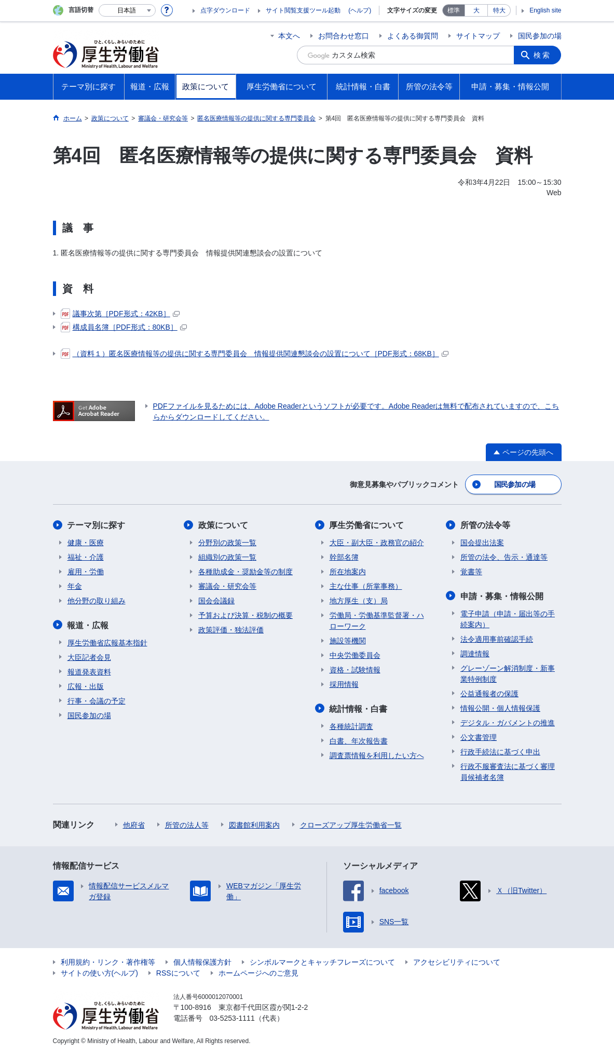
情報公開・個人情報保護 (500, 708)
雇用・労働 (85, 571)
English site (545, 10)
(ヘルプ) (359, 10)
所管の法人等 (187, 824)
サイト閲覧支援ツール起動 (303, 10)
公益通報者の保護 (489, 693)
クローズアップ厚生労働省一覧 (351, 824)
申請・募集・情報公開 (501, 595)
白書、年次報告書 (359, 740)
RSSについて (178, 972)
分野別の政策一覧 (227, 542)
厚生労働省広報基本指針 (107, 642)
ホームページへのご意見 (258, 972)
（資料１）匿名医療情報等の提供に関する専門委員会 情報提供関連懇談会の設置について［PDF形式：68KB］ (254, 353)
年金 (74, 586)
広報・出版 (85, 686)
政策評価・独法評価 (231, 630)
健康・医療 (85, 542)
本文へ (289, 35)
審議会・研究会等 (227, 586)
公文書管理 (478, 737)
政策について (223, 525)
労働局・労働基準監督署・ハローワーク (377, 620)
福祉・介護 (85, 557)
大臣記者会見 (89, 657)
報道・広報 (88, 624)
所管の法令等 (485, 525)
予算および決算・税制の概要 (245, 615)
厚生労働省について (367, 525)
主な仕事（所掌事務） (366, 586)
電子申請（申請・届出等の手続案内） (507, 618)
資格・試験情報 (355, 670)
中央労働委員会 (355, 655)
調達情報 (474, 653)
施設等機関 (348, 641)
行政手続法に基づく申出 (500, 751)
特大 (499, 10)
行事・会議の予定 (96, 700)
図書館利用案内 (254, 824)
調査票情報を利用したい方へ (377, 755)
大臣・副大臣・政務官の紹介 (377, 542)
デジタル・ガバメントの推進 (507, 722)
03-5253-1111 (232, 1018)
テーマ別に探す (96, 525)
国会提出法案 (482, 542)
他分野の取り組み (96, 601)
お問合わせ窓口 (343, 35)
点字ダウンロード (225, 10)
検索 (543, 55)
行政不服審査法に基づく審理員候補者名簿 (507, 771)
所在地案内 (348, 571)
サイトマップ (478, 35)
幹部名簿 (344, 557)
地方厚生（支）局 (359, 601)
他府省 (134, 824)
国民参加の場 (540, 35)
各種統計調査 (351, 726)
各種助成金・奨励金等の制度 (245, 571)
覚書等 (471, 571)
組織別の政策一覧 (227, 557)
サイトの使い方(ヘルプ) (99, 972)
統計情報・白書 (359, 708)
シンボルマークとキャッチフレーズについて (322, 961)
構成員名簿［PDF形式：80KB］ (124, 327)
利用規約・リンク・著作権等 (108, 961)
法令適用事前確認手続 (496, 638)
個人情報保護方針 (202, 961)
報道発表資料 (89, 671)
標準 (453, 10)
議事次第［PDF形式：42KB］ (120, 313)
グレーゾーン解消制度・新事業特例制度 (507, 673)
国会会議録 (216, 601)
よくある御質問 (412, 35)
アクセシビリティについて (456, 961)
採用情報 (344, 684)
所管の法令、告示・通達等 (504, 557)
